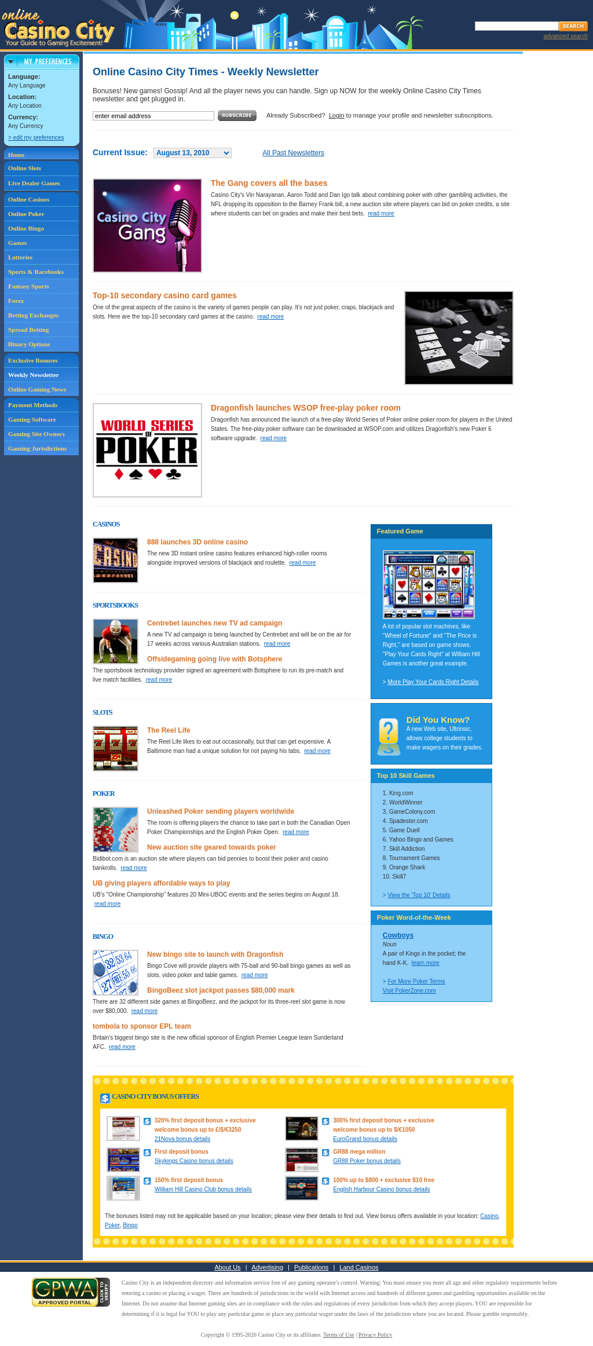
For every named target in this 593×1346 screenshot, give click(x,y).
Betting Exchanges (33, 315)
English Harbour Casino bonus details (381, 1189)
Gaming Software (32, 419)
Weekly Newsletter (33, 374)
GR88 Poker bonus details (367, 1161)
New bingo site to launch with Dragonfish (215, 954)
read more (381, 213)
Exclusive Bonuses (33, 360)
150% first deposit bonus (189, 1180)
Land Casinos (358, 1267)
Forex (16, 300)
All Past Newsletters (293, 153)
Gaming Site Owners (36, 433)
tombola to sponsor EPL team (142, 1026)
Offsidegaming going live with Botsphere (214, 659)
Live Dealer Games (34, 183)
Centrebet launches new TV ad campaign (214, 623)
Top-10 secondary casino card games (165, 295)
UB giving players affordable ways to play (161, 883)
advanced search (566, 36)
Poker (112, 1225)
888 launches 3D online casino (197, 542)
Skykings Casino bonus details (194, 1161)
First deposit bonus (181, 1152)
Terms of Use (338, 1335)
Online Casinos (28, 199)
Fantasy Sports (28, 286)
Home (16, 154)
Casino (489, 1216)
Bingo (130, 1225)
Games (17, 242)
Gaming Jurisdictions (37, 448)
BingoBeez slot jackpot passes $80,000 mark (221, 990)
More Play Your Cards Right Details (432, 682)
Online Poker (26, 213)
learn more (426, 963)
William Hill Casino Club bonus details (203, 1189)
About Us (227, 1267)
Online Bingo (26, 228)
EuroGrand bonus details (365, 1139)
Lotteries (20, 257)
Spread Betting (28, 329)
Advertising (267, 1267)
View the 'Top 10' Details (418, 895)
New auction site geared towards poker (211, 847)
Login (337, 115)
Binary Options (29, 344)
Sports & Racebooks (36, 271)
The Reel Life (169, 730)
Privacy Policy (375, 1335)
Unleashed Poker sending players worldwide (220, 811)
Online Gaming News (37, 389)
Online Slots (24, 167)
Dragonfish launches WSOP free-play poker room (306, 407)
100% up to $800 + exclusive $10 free (383, 1180)
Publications (311, 1267)
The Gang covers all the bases (269, 183)
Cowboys (398, 935)
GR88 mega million (359, 1152)
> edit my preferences (36, 137)
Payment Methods (32, 404)
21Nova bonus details (182, 1139)
